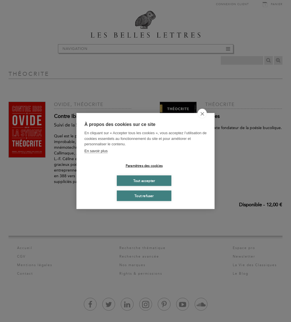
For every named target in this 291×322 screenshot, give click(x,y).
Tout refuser (143, 196)
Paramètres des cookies (144, 166)
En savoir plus (96, 150)
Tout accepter (144, 181)
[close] (202, 114)
